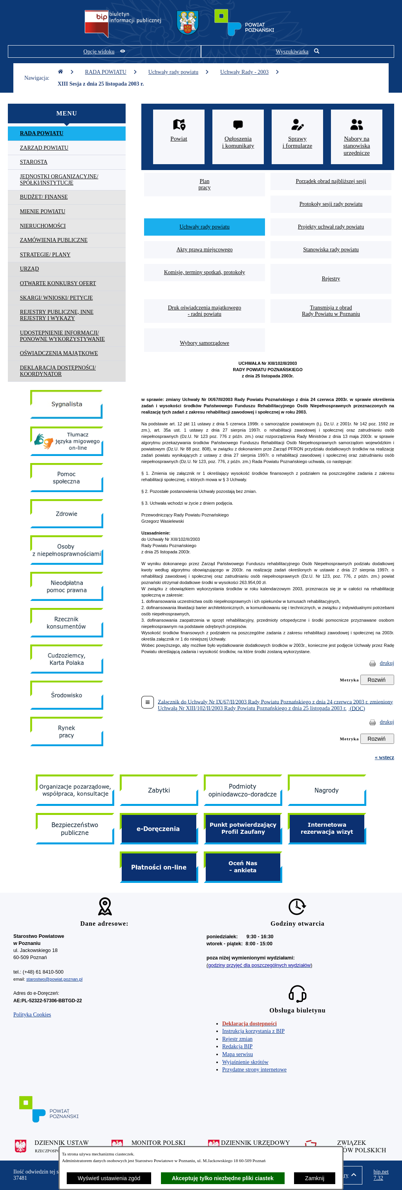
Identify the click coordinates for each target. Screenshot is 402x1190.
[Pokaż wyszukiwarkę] (297, 51)
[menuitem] (67, 133)
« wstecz (384, 757)
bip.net (381, 1175)
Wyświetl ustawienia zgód (109, 1178)
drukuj (387, 663)
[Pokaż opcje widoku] (104, 51)
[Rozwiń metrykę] (377, 680)
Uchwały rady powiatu (178, 72)
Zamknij (314, 1178)
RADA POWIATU (111, 72)
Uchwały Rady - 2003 (250, 72)
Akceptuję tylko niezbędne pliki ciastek (223, 1178)
